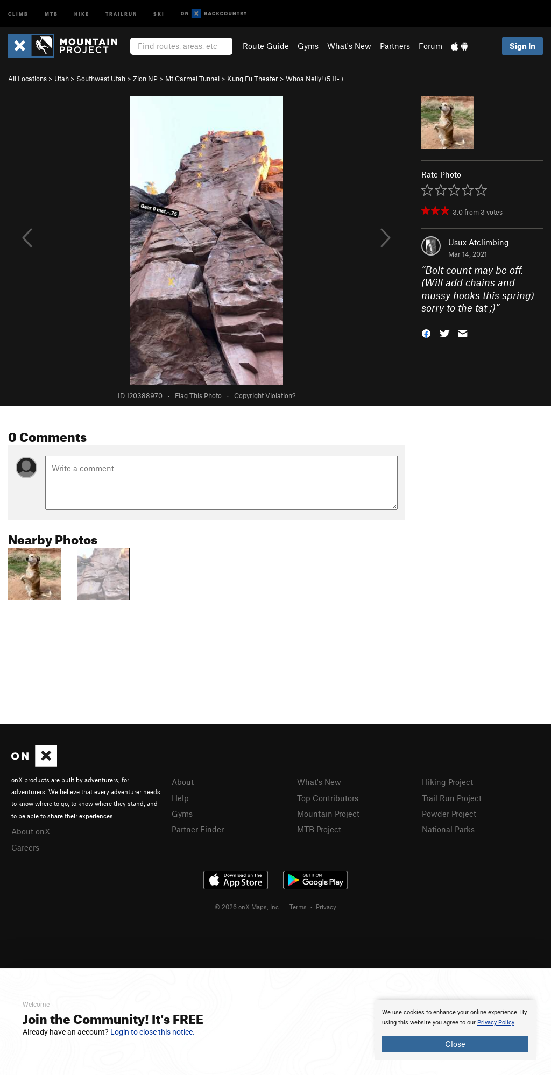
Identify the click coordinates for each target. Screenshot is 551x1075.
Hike (81, 13)
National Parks (448, 829)
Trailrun (121, 13)
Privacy (326, 906)
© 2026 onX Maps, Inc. (247, 906)
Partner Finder (198, 829)
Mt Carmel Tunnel (192, 78)
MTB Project (319, 829)
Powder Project (449, 813)
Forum (430, 46)
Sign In (522, 46)
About (183, 782)
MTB (51, 13)
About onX (30, 831)
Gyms (308, 46)
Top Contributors (327, 798)
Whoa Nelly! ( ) (314, 78)
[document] (455, 1029)
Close (455, 1044)
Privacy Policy (495, 1022)
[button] (426, 333)
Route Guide (266, 46)
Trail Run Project (452, 798)
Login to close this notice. (152, 1032)
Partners (395, 46)
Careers (25, 847)
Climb (18, 13)
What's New (349, 46)
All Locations (27, 78)
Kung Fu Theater (252, 78)
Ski (159, 13)
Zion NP (145, 78)
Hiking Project (447, 782)
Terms (298, 906)
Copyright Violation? (264, 395)
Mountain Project (328, 813)
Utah (61, 78)
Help (180, 798)
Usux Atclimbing (478, 242)
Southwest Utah (100, 78)
